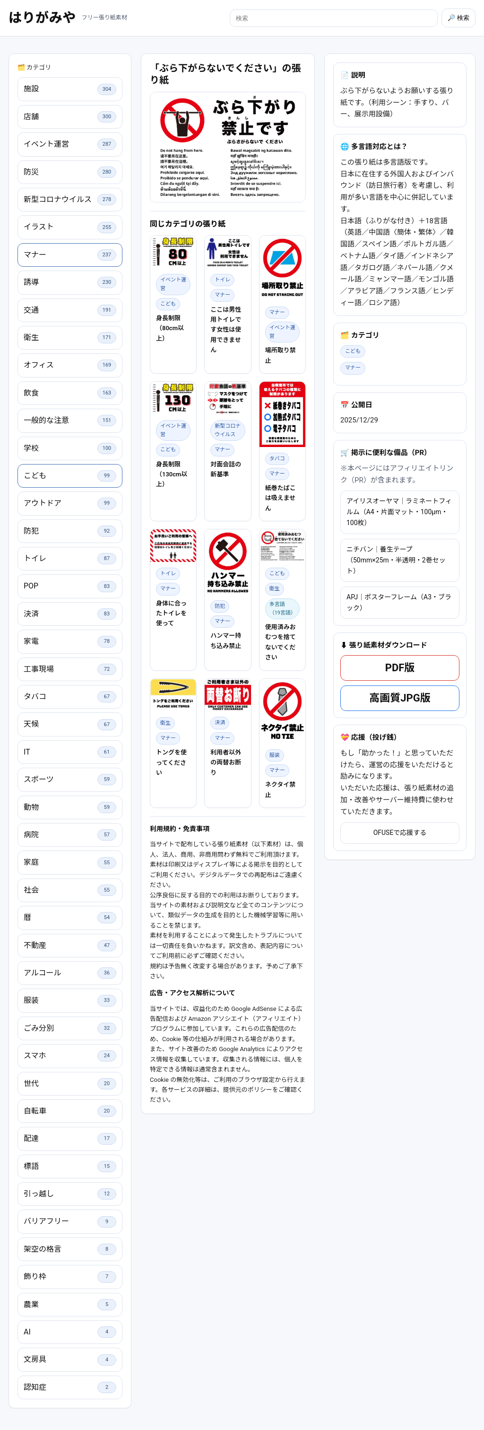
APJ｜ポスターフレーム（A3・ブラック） (398, 720)
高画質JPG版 (399, 816)
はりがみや (42, 18)
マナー (353, 486)
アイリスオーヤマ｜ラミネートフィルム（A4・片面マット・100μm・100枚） (399, 630)
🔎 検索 (458, 17)
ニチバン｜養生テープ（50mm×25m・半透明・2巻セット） (396, 678)
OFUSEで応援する (400, 951)
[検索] (334, 18)
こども (353, 469)
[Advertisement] (228, 267)
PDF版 (400, 786)
